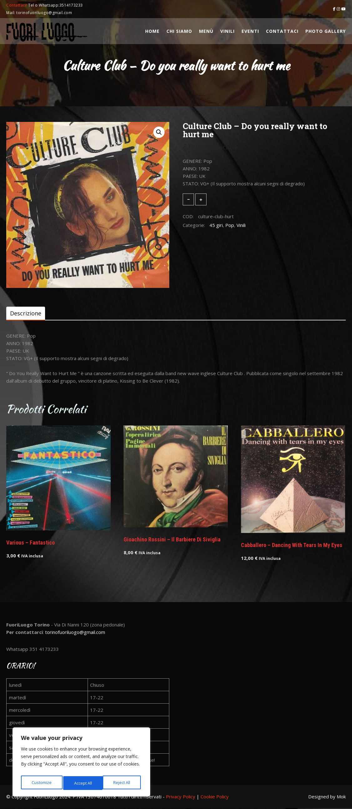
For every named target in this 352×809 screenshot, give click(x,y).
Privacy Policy (180, 797)
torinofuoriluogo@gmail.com (75, 633)
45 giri (216, 225)
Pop (229, 225)
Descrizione (25, 313)
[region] (81, 763)
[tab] (25, 313)
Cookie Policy (215, 797)
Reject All (82, 783)
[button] (159, 132)
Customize (41, 783)
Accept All (122, 783)
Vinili (241, 225)
